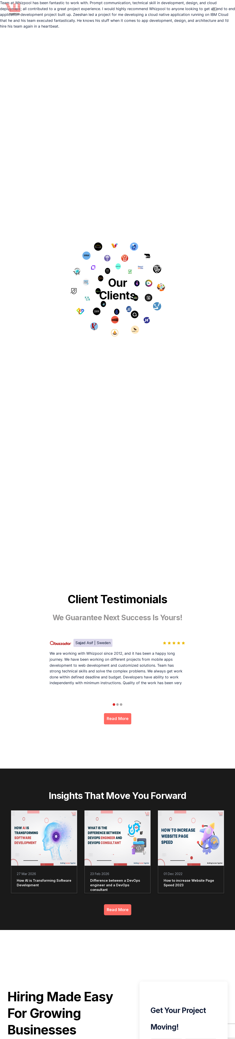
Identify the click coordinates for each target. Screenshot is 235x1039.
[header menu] (214, 9)
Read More (118, 719)
